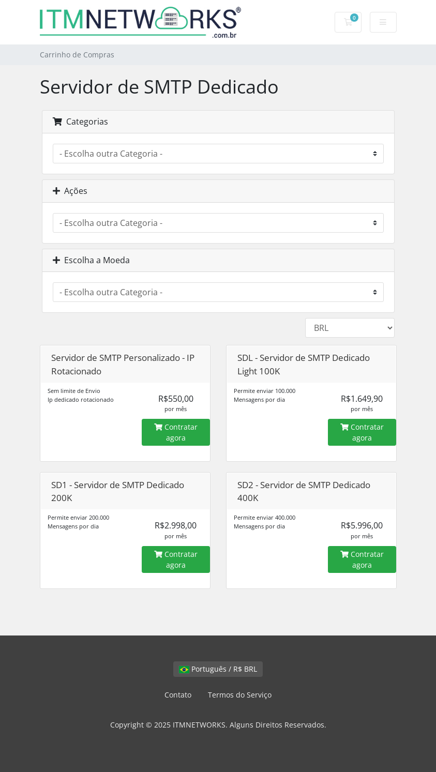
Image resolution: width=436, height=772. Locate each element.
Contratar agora (176, 432)
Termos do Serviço (240, 695)
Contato (177, 695)
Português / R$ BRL (218, 669)
